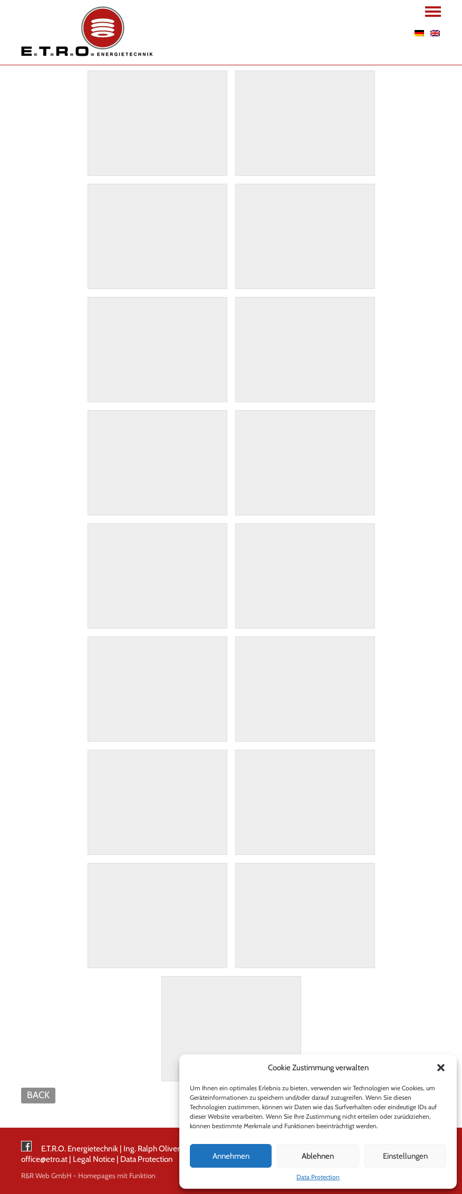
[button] (441, 1067)
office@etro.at (44, 1159)
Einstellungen (405, 1156)
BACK (38, 1094)
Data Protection (318, 1177)
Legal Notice (94, 1159)
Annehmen (231, 1156)
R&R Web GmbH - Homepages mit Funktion (88, 1175)
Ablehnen (318, 1156)
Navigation (433, 11)
